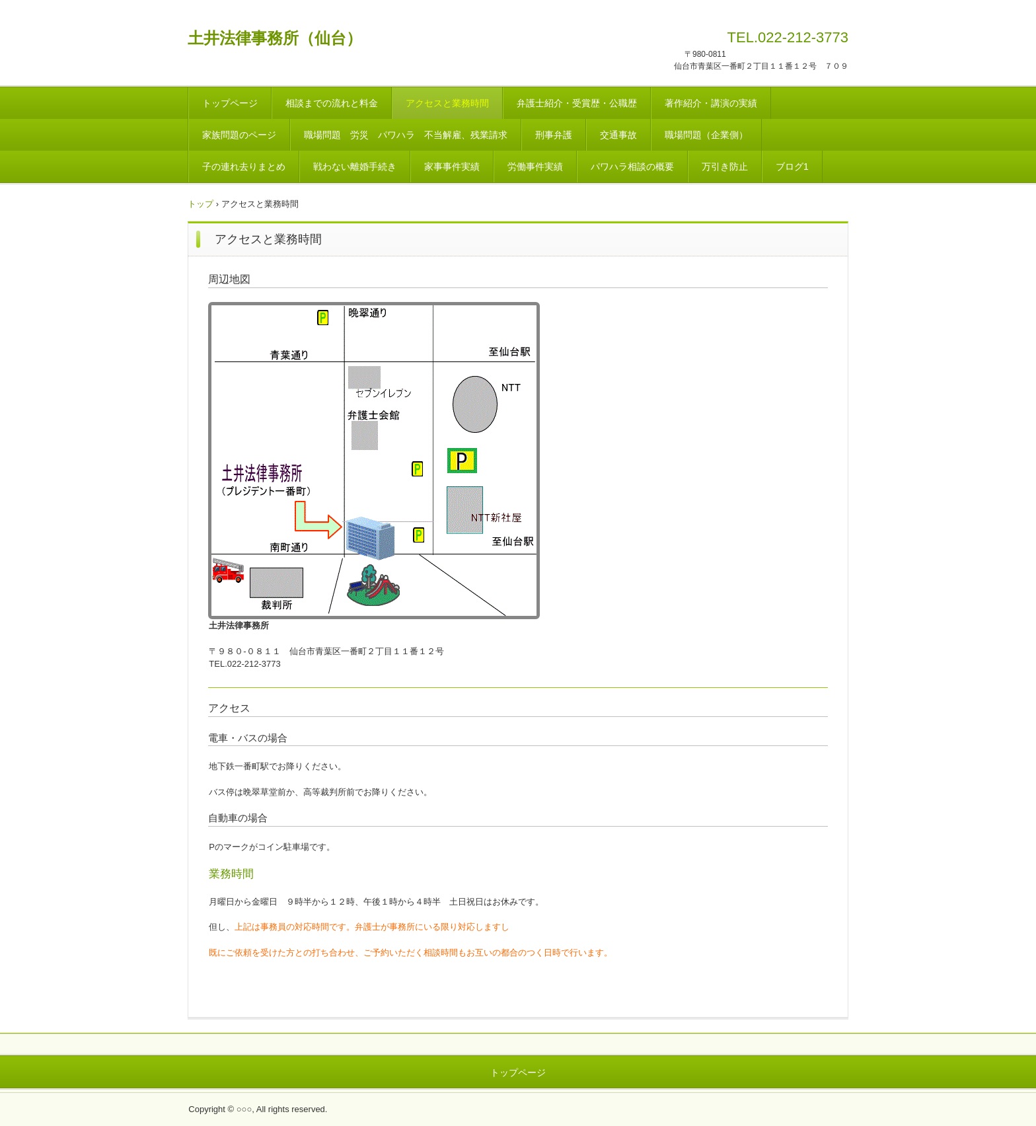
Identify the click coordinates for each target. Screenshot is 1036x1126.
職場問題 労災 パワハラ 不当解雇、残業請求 (405, 135)
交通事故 (618, 135)
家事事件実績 (452, 166)
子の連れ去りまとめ (243, 166)
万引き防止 (725, 166)
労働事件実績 (535, 166)
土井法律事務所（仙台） (275, 38)
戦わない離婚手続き (354, 166)
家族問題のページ (239, 135)
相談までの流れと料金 (331, 103)
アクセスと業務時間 (447, 103)
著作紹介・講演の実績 (711, 103)
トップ (200, 204)
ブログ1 (792, 166)
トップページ (230, 103)
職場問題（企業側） (706, 135)
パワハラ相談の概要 (632, 166)
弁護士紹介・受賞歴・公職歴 (577, 103)
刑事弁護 (553, 135)
